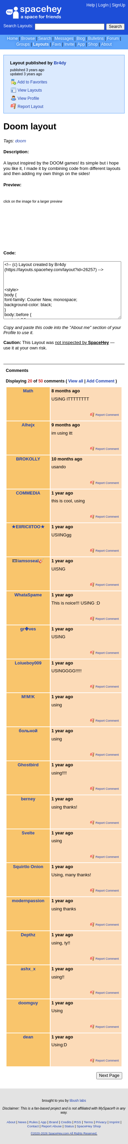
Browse (28, 38)
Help (90, 5)
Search (115, 26)
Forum (113, 38)
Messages (64, 38)
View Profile (25, 98)
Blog (80, 38)
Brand (53, 1122)
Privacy (101, 1122)
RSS (77, 1122)
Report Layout (27, 106)
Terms (88, 1122)
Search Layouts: (18, 25)
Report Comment (104, 415)
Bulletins (95, 38)
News (22, 1122)
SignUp (118, 5)
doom (20, 140)
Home (12, 38)
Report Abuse (51, 1126)
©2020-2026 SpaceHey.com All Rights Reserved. (64, 1133)
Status (69, 1126)
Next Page (109, 1075)
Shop (93, 44)
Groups (23, 44)
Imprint (114, 1122)
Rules (33, 1122)
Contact (33, 1126)
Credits (66, 1122)
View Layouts (26, 90)
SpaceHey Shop (89, 1126)
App (81, 44)
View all (75, 381)
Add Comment (100, 381)
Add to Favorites (29, 82)
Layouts (41, 44)
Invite (69, 44)
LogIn (103, 5)
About (106, 44)
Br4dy (60, 62)
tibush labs (78, 1100)
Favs (56, 44)
